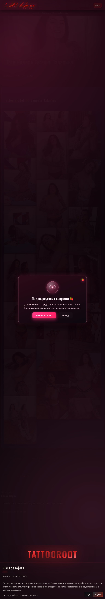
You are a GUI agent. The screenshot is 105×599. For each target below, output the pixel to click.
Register (97, 594)
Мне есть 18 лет (44, 317)
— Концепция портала (15, 576)
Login (87, 594)
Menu (97, 5)
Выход (65, 317)
